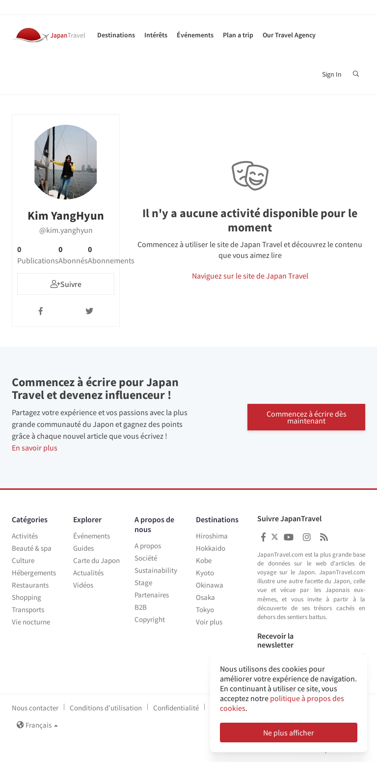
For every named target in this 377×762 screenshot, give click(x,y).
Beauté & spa (32, 548)
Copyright (150, 619)
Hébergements (34, 572)
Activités (25, 535)
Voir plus (209, 621)
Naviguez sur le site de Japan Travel (250, 275)
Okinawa (209, 585)
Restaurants (30, 585)
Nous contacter (35, 707)
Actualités (88, 572)
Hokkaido (210, 548)
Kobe (204, 560)
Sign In (332, 74)
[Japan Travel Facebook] (263, 537)
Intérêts (155, 34)
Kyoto (205, 572)
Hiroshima (212, 535)
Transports (28, 609)
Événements (195, 34)
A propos (148, 545)
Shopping (26, 597)
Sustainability (156, 570)
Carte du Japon (96, 560)
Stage (143, 582)
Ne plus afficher (288, 732)
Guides (83, 548)
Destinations (116, 34)
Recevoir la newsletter (275, 640)
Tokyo (205, 609)
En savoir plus (34, 447)
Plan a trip (238, 34)
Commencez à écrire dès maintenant (307, 417)
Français (37, 725)
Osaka (205, 597)
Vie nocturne (31, 621)
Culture (23, 560)
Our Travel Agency (289, 34)
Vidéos (83, 585)
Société (146, 558)
